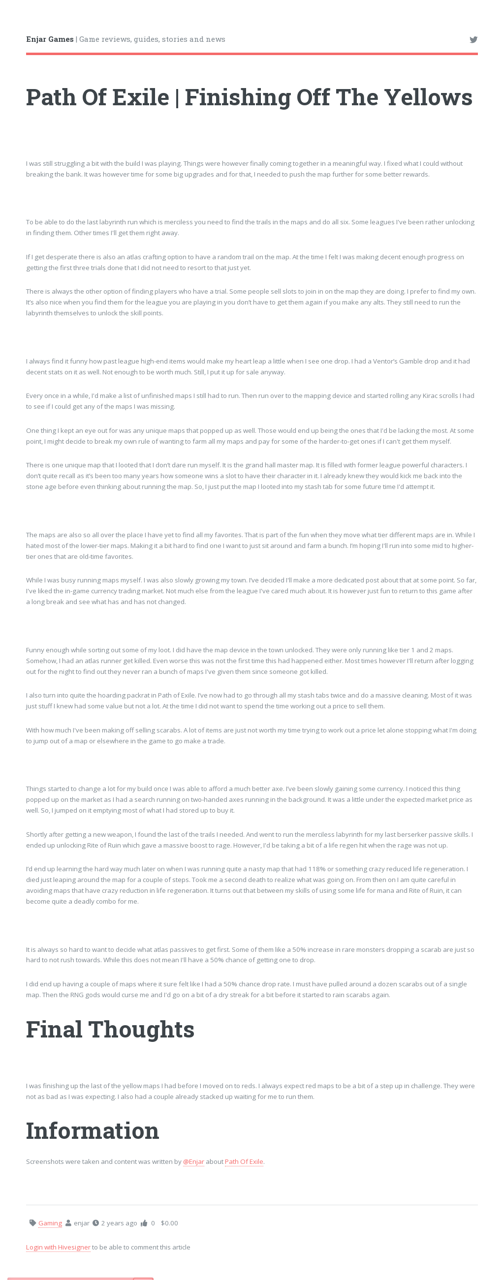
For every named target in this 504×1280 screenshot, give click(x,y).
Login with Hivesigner (58, 1247)
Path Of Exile (244, 1161)
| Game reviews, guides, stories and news (125, 39)
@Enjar (193, 1161)
